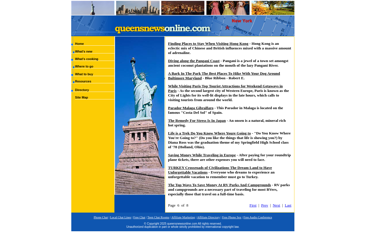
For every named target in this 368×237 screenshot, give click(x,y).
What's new (83, 51)
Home (79, 43)
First (253, 205)
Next (276, 205)
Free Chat (139, 217)
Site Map (81, 97)
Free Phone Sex (231, 217)
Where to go (84, 66)
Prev (264, 205)
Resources (83, 81)
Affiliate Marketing (183, 217)
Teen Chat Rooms (158, 217)
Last (288, 205)
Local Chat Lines (120, 217)
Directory (82, 90)
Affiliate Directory (208, 217)
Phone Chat (101, 217)
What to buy (84, 74)
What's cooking (86, 59)
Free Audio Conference (258, 217)
